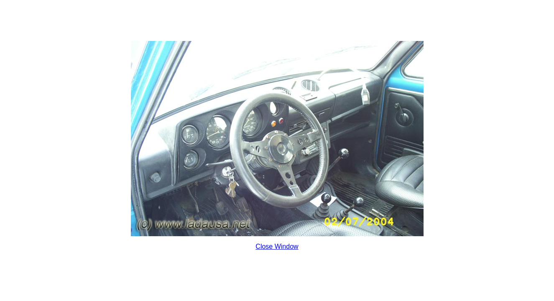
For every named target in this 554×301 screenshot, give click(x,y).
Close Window (276, 246)
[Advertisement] (277, 22)
